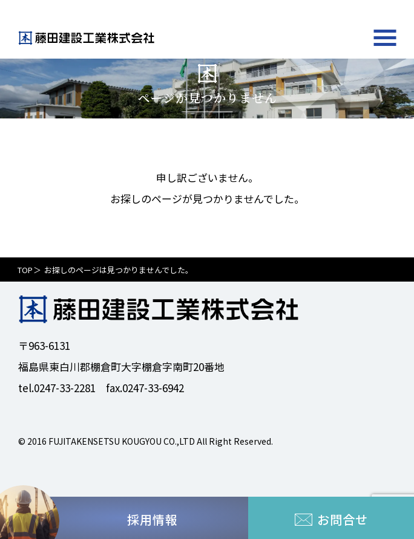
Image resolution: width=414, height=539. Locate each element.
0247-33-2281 (65, 387)
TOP (25, 270)
